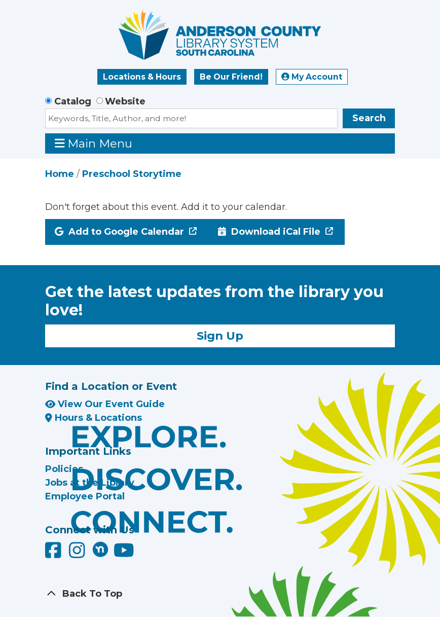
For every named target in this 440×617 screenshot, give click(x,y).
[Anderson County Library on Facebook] (54, 554)
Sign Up (220, 336)
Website (125, 101)
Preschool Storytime (131, 173)
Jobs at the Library (89, 482)
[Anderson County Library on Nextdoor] (100, 549)
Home (59, 173)
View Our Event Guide (105, 404)
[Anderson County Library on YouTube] (124, 554)
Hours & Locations (93, 417)
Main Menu (94, 143)
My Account (311, 77)
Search (369, 118)
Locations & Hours (142, 77)
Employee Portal (85, 496)
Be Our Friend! (231, 77)
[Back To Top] (220, 594)
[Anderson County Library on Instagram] (78, 554)
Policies (64, 469)
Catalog (72, 101)
